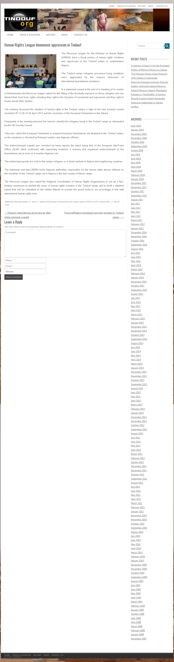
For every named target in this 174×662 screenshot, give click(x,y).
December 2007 (139, 638)
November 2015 (139, 281)
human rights (79, 201)
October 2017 (137, 191)
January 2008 (137, 634)
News (150, 6)
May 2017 (135, 211)
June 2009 (136, 589)
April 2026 (136, 125)
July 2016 (135, 253)
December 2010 (139, 515)
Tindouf (101, 201)
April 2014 (136, 359)
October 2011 (137, 474)
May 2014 (135, 355)
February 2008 (138, 630)
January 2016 (137, 277)
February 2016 (138, 273)
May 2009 (135, 593)
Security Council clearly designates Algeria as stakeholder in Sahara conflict (148, 102)
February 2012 (138, 458)
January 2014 (137, 367)
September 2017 (139, 195)
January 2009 (137, 609)
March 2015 (136, 314)
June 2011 (136, 491)
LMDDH (88, 201)
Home (111, 6)
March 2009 (136, 601)
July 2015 (135, 298)
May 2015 (135, 306)
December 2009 (139, 564)
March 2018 (136, 170)
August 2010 (137, 532)
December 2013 (139, 371)
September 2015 (139, 290)
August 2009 (137, 581)
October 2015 (137, 285)
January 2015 (137, 322)
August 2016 (137, 249)
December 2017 (139, 183)
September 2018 (139, 146)
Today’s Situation (126, 6)
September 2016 (139, 244)
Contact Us (162, 6)
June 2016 (136, 257)
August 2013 (137, 388)
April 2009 (136, 597)
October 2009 (137, 572)
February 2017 (138, 224)
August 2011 (137, 482)
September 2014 (139, 339)
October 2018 (137, 142)
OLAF (95, 201)
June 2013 (136, 392)
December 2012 (139, 417)
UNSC (107, 201)
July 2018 (135, 154)
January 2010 (137, 560)
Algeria (43, 201)
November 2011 (139, 470)
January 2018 (137, 179)
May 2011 (135, 495)
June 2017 (136, 207)
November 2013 (139, 376)
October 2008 (137, 614)
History (142, 6)
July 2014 (135, 347)
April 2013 (136, 400)
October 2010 (137, 523)
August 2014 (137, 343)
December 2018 (139, 134)
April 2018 (136, 166)
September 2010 (139, 527)
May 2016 (135, 261)
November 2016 (139, 236)
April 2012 (136, 450)
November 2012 (139, 421)
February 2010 (138, 556)
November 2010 (139, 519)
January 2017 (137, 228)
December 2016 (139, 232)
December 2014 (139, 326)
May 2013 (135, 396)
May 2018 (135, 162)
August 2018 (137, 150)
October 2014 (137, 335)
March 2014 (136, 363)
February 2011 (138, 507)
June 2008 (136, 618)
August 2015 (137, 294)
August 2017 (137, 199)
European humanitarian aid (60, 201)
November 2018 (139, 138)
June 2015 (136, 302)
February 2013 (138, 408)
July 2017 (135, 203)
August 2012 (137, 433)
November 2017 (139, 187)
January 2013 (137, 413)
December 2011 (139, 466)
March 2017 (136, 220)
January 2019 (137, 129)
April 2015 (136, 310)
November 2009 (139, 568)
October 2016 (137, 240)
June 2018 (136, 158)
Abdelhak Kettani (21, 201)
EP (48, 201)
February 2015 (138, 318)
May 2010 (135, 544)
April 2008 (136, 622)
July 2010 (135, 536)
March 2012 (136, 454)
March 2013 (136, 404)
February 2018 (138, 175)
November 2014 (139, 330)
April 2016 (136, 265)
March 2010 (136, 552)
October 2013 (137, 380)
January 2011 (137, 511)
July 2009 (135, 585)
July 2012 (135, 437)
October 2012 (137, 425)
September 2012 (139, 429)
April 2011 (136, 499)
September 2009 (139, 577)
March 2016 (136, 269)
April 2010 (136, 548)
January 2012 (137, 462)
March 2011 (136, 503)
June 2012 (136, 441)
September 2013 (139, 384)
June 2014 (136, 351)
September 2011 (139, 478)
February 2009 (138, 605)
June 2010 (136, 540)
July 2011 (135, 486)
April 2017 (136, 216)
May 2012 (135, 445)
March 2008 (136, 626)
